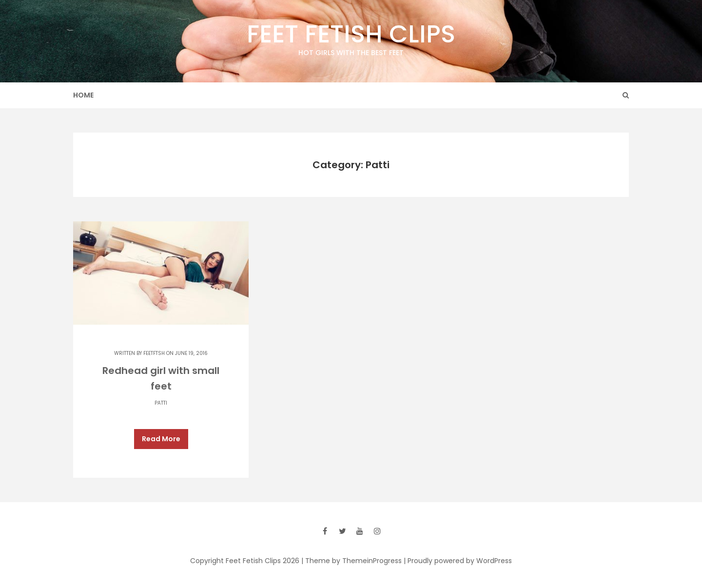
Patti (161, 403)
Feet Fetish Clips (351, 37)
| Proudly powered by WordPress (458, 556)
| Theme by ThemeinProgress (351, 556)
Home (83, 95)
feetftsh (154, 353)
